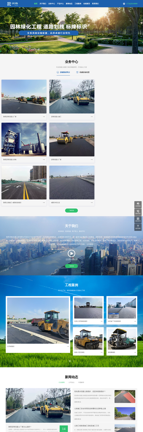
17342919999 (34, 420)
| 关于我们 (34, 411)
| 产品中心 (47, 411)
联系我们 (95, 4)
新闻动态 (69, 4)
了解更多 (71, 167)
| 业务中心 (40, 411)
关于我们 (43, 4)
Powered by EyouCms (65, 427)
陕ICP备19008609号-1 (37, 425)
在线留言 (86, 4)
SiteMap (46, 425)
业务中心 (51, 4)
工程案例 (78, 4)
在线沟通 (82, 426)
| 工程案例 (60, 411)
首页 (35, 4)
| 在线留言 (67, 411)
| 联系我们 (74, 411)
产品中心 (60, 4)
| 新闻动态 (54, 411)
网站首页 (28, 411)
